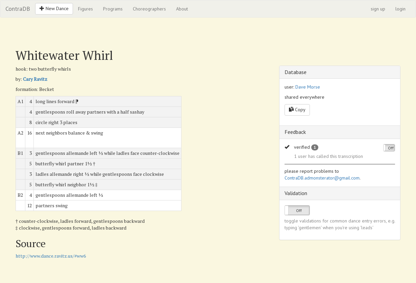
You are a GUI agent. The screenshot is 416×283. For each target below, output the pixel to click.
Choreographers (149, 9)
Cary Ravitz (35, 79)
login (400, 9)
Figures (85, 9)
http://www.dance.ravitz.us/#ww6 (51, 256)
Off (391, 147)
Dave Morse (307, 87)
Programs (113, 9)
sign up (378, 9)
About (182, 9)
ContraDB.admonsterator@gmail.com (322, 178)
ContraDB (17, 9)
